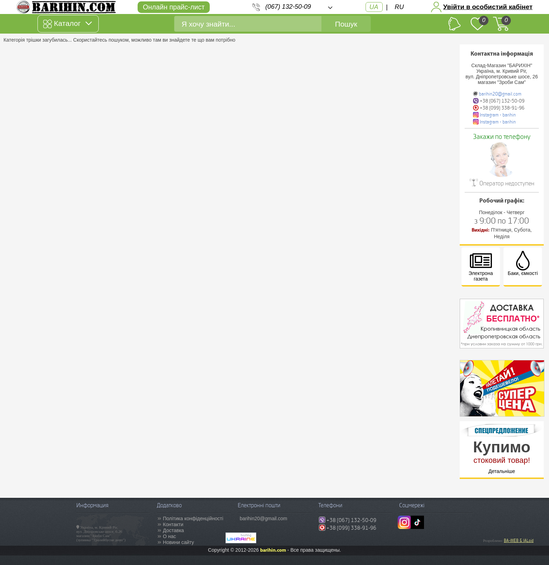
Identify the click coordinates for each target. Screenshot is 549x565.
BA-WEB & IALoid (519, 540)
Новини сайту (178, 542)
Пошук (346, 24)
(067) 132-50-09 (288, 6)
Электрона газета (480, 266)
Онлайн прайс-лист (173, 7)
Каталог (67, 23)
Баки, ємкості (523, 263)
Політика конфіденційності (193, 518)
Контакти (173, 524)
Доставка (173, 530)
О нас (169, 536)
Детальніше (501, 471)
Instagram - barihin (498, 115)
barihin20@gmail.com (500, 94)
